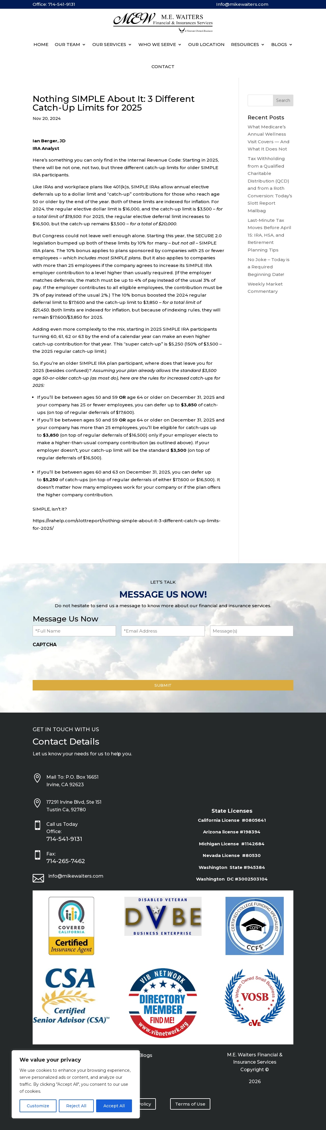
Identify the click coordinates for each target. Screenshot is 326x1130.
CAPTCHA (45, 644)
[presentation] (77, 662)
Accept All (114, 1105)
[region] (76, 1084)
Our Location (206, 44)
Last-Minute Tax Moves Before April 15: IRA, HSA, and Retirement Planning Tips (269, 235)
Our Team (67, 44)
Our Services (109, 44)
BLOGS (279, 44)
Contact (163, 66)
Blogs (145, 1055)
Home (41, 44)
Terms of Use (190, 1104)
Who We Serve (157, 44)
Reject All (76, 1105)
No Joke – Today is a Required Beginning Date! (269, 267)
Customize (38, 1105)
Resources (245, 44)
